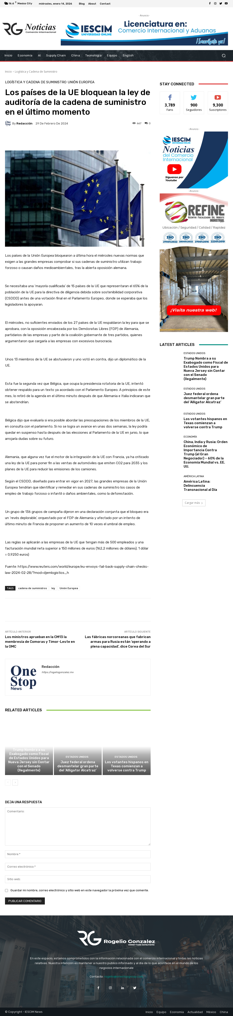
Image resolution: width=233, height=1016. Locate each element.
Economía (190, 437)
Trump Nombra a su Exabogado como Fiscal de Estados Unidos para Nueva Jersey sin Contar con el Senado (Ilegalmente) (29, 760)
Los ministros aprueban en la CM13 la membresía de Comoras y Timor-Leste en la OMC (40, 642)
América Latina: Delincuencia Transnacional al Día (200, 485)
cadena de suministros (32, 588)
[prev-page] (8, 782)
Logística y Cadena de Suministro (36, 71)
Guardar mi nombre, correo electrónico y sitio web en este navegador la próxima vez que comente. (79, 890)
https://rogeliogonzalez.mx (57, 672)
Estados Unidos (28, 744)
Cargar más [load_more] (194, 503)
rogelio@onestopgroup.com (123, 976)
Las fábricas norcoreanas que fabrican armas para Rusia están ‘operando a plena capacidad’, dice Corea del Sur (118, 642)
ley (53, 588)
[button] (223, 55)
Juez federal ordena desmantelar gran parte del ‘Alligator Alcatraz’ (77, 766)
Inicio (8, 71)
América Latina (194, 476)
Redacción (24, 123)
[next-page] (15, 782)
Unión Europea (81, 82)
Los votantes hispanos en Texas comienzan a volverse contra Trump (126, 766)
